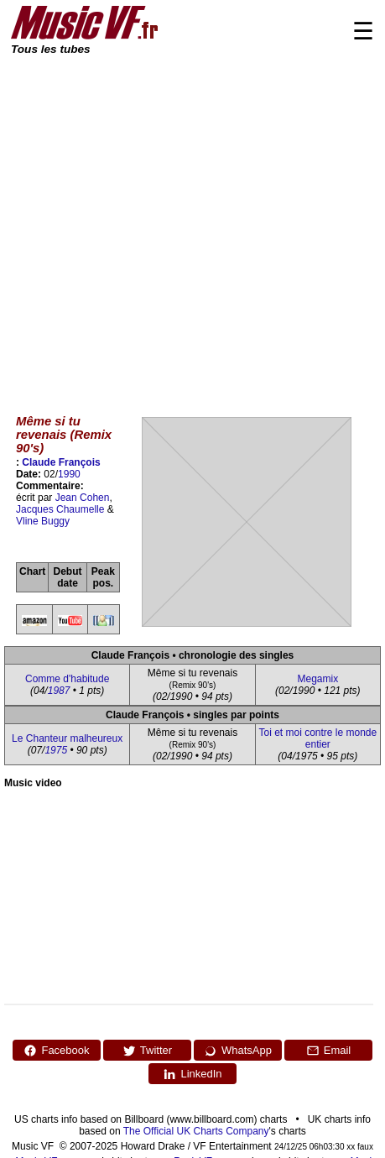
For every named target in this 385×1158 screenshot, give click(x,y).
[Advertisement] (157, 222)
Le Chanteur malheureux (67, 738)
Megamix (317, 679)
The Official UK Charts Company (196, 1131)
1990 (69, 474)
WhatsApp (238, 1050)
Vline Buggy (43, 521)
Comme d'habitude (67, 679)
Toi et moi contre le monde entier (317, 738)
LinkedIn (192, 1074)
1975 (55, 750)
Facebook (56, 1050)
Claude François (61, 462)
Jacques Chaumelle (60, 509)
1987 (59, 690)
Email (328, 1050)
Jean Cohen (82, 497)
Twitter (147, 1050)
